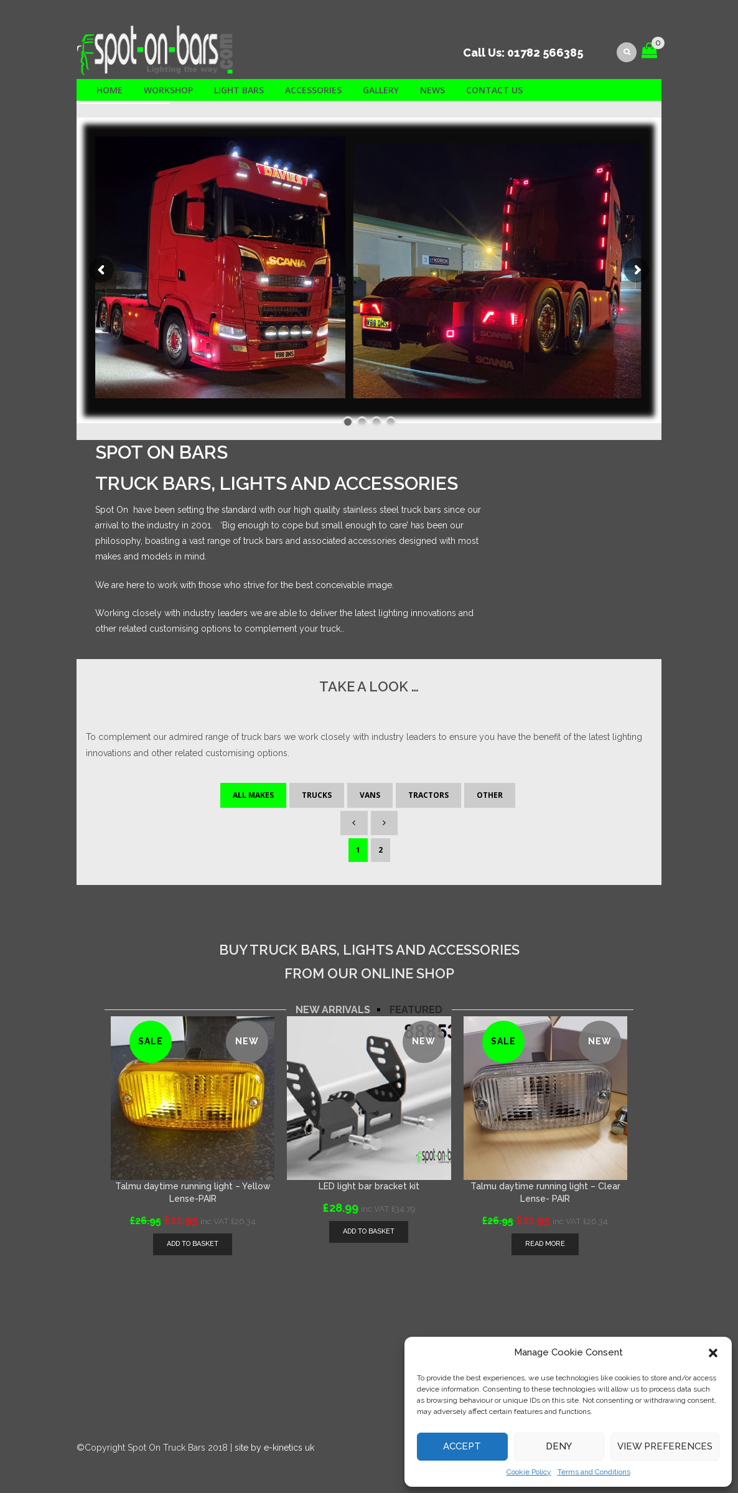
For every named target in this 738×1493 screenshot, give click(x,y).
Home (109, 90)
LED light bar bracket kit (369, 1186)
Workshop (168, 90)
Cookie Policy (529, 1471)
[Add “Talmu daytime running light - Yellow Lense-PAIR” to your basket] (192, 1244)
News (432, 90)
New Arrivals (333, 1010)
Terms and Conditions (594, 1471)
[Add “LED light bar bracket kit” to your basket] (368, 1232)
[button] (713, 1353)
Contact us (494, 90)
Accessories (313, 90)
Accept (462, 1446)
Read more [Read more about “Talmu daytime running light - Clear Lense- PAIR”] (545, 1244)
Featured (416, 1010)
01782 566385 (545, 52)
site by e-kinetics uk (274, 1448)
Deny (559, 1446)
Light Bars (239, 90)
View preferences (664, 1446)
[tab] (333, 1010)
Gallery (381, 90)
